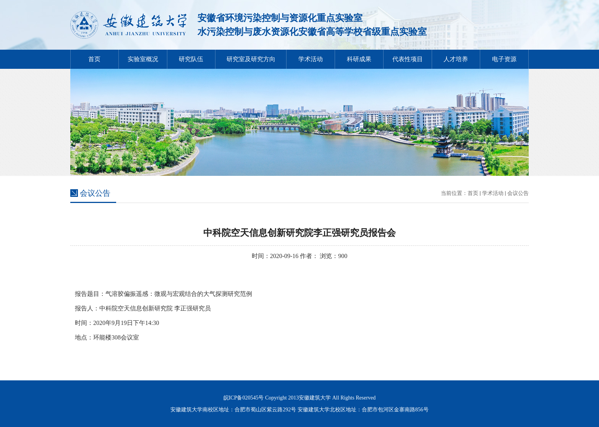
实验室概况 (143, 59)
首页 (94, 59)
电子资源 (504, 59)
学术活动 (310, 59)
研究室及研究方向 (251, 59)
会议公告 (518, 193)
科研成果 (359, 59)
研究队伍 (191, 59)
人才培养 (456, 59)
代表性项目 (407, 59)
